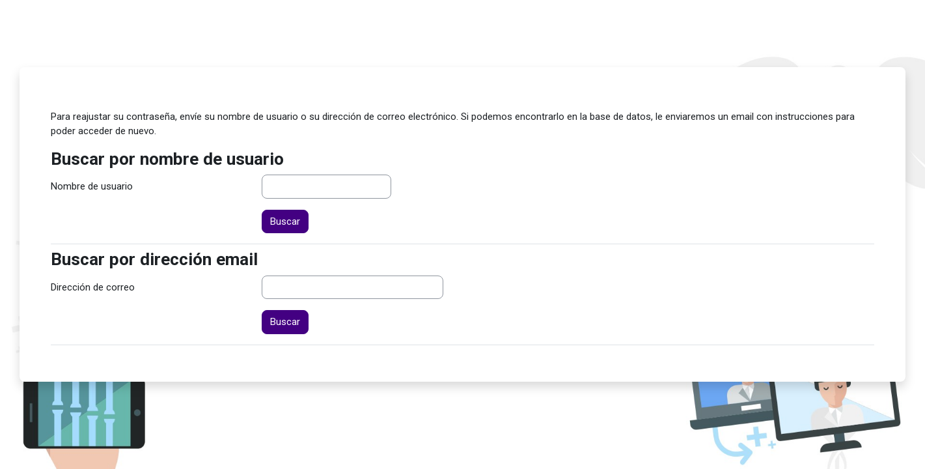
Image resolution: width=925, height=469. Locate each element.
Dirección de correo (93, 287)
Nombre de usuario (92, 186)
